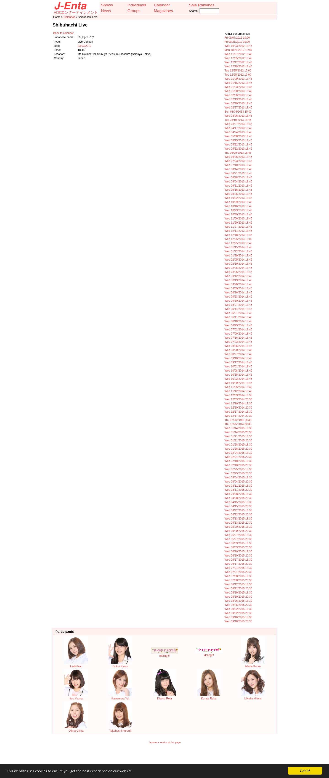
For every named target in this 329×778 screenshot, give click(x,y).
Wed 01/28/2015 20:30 (238, 448)
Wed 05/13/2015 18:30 (238, 518)
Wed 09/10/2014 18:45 (238, 358)
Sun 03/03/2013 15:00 (238, 111)
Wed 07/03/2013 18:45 (238, 161)
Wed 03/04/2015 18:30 (238, 477)
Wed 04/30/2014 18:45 (238, 300)
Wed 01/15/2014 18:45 (238, 247)
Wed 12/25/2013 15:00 (238, 239)
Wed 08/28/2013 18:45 (238, 177)
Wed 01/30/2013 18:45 (238, 91)
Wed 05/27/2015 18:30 (238, 535)
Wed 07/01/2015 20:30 (238, 572)
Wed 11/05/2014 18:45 (238, 387)
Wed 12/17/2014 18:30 (238, 411)
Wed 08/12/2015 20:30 (238, 588)
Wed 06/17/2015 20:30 (238, 563)
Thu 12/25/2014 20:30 (238, 424)
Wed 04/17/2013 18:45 (238, 128)
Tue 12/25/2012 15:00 (238, 70)
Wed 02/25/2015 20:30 (238, 473)
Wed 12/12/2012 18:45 (238, 62)
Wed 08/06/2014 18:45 (238, 346)
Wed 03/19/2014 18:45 (238, 280)
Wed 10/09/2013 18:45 (238, 202)
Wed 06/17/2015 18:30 (238, 559)
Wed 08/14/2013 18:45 (238, 169)
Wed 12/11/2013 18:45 (238, 230)
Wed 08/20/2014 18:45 (238, 350)
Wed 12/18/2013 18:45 (238, 235)
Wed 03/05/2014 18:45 (238, 272)
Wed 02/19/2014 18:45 (238, 263)
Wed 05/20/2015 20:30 (238, 531)
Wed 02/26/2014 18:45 (238, 267)
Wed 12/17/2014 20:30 (238, 415)
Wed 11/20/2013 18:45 (238, 222)
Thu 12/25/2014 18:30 (238, 420)
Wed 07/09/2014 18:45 (238, 333)
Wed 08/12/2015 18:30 (238, 584)
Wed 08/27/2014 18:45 (238, 354)
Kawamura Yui (120, 697)
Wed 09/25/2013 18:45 (238, 193)
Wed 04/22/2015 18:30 (238, 510)
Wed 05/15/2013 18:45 (238, 140)
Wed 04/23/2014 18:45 (238, 296)
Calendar (162, 5)
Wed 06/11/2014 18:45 (238, 317)
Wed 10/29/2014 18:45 (238, 383)
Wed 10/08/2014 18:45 (238, 370)
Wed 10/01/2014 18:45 (238, 366)
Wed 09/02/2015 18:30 (238, 609)
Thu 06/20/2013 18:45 (238, 152)
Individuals (136, 5)
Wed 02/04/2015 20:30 (238, 457)
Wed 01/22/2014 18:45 (238, 251)
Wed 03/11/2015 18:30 (238, 485)
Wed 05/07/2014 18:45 (238, 304)
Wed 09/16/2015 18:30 (238, 617)
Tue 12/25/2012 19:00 (238, 74)
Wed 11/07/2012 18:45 (238, 54)
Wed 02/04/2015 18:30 (238, 452)
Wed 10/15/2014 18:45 (238, 374)
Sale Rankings (202, 5)
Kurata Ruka (209, 697)
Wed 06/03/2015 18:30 (238, 543)
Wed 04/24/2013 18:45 (238, 132)
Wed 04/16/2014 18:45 (238, 292)
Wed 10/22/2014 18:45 (238, 378)
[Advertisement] (164, 756)
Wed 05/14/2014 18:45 (238, 309)
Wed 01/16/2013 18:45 (238, 82)
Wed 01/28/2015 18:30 (238, 444)
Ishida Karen (253, 665)
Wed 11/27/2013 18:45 (238, 226)
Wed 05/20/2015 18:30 (238, 526)
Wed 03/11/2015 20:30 (238, 489)
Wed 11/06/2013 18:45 (238, 218)
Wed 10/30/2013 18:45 (238, 214)
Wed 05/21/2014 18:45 (238, 313)
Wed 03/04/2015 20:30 (238, 481)
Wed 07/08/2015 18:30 (238, 576)
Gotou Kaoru (120, 665)
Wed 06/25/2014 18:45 (238, 325)
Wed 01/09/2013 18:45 (238, 78)
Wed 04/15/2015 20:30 (238, 506)
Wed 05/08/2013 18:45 (238, 136)
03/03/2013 (84, 45)
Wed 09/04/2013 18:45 (238, 181)
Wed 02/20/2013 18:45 (238, 103)
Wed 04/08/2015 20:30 (238, 498)
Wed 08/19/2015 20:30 (238, 596)
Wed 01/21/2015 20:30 (238, 440)
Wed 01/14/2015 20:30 (238, 432)
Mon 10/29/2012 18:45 (238, 50)
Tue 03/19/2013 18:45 (238, 119)
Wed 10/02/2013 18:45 (238, 198)
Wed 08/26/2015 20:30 (238, 605)
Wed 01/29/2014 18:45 (238, 255)
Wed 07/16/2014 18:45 (238, 337)
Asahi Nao (76, 665)
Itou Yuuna (76, 697)
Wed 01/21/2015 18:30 (238, 436)
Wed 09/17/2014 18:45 (238, 362)
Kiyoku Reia (165, 697)
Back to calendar (63, 33)
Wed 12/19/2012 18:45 (238, 66)
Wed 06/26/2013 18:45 (238, 156)
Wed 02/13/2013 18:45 (238, 99)
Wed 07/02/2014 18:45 (238, 329)
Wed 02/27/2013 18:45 (238, 107)
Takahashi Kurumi (120, 729)
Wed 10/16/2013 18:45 (238, 206)
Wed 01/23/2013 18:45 (238, 87)
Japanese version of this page (164, 742)
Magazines (163, 10)
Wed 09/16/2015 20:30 (238, 621)
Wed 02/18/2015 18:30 (238, 461)
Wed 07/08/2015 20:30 (238, 580)
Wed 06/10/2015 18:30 (238, 551)
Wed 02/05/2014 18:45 (238, 259)
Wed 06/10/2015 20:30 (238, 555)
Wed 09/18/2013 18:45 (238, 189)
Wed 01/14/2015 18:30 (238, 428)
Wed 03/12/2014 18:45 (238, 276)
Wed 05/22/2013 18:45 (238, 144)
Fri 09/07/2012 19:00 (237, 37)
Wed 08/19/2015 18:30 (238, 592)
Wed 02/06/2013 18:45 (238, 95)
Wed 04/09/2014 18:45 (238, 288)
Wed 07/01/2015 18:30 (238, 568)
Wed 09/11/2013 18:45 (238, 185)
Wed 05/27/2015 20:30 (238, 539)
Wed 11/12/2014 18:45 (238, 391)
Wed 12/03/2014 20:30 (238, 399)
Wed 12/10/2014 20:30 (238, 407)
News (106, 10)
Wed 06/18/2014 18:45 (238, 321)
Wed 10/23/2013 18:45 (238, 210)
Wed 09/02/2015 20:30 (238, 613)
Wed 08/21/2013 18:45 (238, 173)
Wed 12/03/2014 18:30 (238, 395)
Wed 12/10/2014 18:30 (238, 403)
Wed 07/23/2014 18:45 (238, 341)
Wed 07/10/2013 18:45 (238, 165)
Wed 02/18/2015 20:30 (238, 465)
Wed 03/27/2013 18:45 (238, 124)
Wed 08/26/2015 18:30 (238, 600)
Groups (134, 10)
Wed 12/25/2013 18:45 (238, 243)
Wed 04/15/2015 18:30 (238, 502)
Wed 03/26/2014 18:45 (238, 284)
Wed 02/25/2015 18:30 (238, 469)
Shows (107, 5)
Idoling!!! (164, 654)
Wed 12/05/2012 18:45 (238, 58)
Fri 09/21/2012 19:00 (237, 41)
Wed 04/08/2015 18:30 (238, 494)
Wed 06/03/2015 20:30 (238, 547)
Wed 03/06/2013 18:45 (238, 115)
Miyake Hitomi (253, 697)
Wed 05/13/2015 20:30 (238, 522)
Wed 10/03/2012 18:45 (238, 45)
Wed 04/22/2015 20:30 (238, 514)
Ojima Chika (76, 729)
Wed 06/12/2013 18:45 (238, 148)
